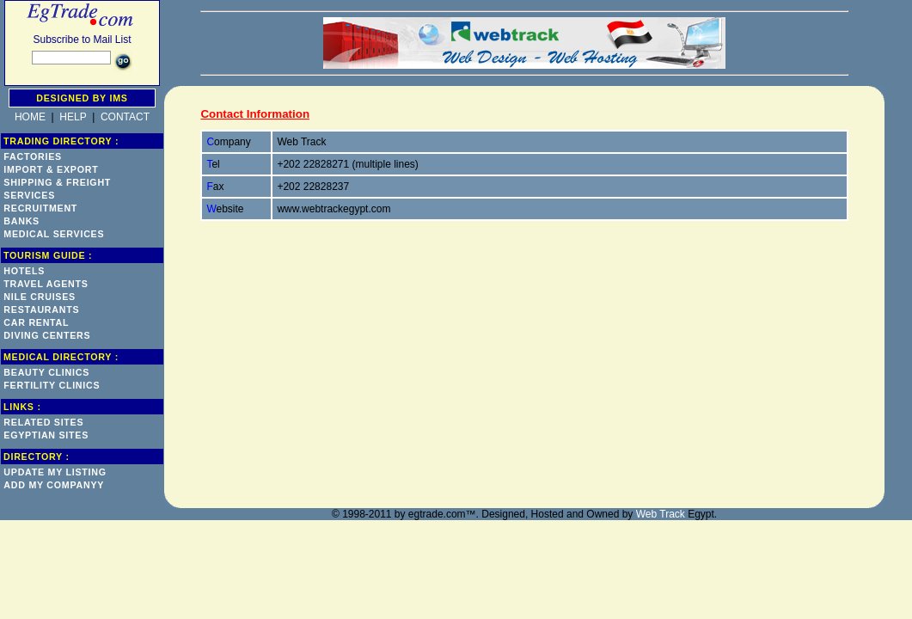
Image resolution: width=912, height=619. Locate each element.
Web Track (660, 514)
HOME (30, 117)
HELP (72, 117)
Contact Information (254, 113)
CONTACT (125, 117)
